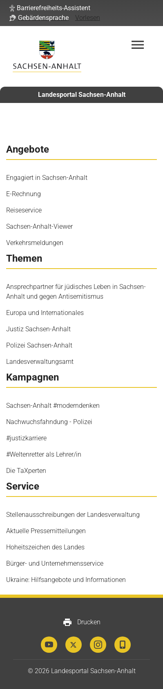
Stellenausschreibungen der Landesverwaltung (73, 514)
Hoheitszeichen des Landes (45, 547)
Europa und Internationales (45, 313)
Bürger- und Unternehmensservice (54, 563)
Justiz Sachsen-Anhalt (38, 329)
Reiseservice (24, 210)
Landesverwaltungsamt (40, 361)
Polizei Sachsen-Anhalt (39, 345)
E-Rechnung (23, 194)
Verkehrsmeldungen (34, 243)
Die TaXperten (26, 471)
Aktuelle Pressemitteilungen (46, 531)
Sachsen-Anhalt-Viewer (39, 226)
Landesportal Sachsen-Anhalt (81, 94)
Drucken (81, 622)
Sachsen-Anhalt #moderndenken (53, 405)
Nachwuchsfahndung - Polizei (49, 422)
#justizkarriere (26, 438)
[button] (49, 8)
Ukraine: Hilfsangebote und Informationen (66, 580)
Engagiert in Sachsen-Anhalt (46, 178)
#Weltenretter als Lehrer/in (43, 454)
